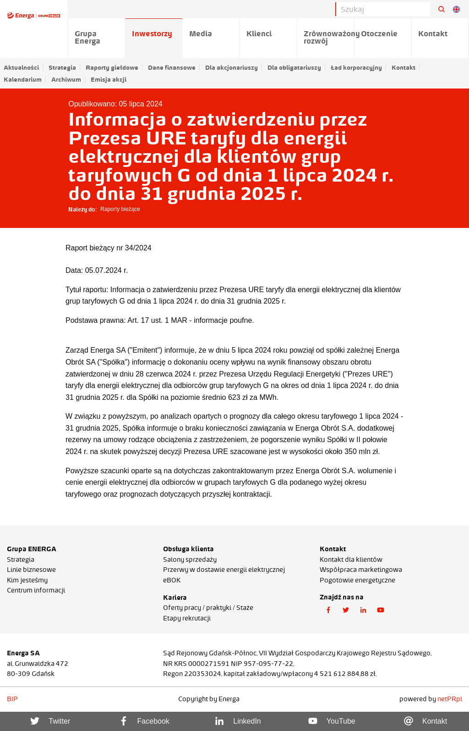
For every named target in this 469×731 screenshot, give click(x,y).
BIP (12, 699)
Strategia (62, 67)
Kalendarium (23, 79)
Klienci (259, 33)
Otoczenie (379, 33)
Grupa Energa (87, 37)
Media (200, 33)
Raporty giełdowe (112, 67)
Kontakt (403, 67)
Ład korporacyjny (356, 67)
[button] (328, 610)
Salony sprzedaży (190, 559)
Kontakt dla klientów (351, 559)
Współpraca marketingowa (361, 569)
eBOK (171, 580)
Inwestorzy (152, 33)
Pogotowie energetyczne (357, 580)
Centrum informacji (36, 590)
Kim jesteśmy (27, 580)
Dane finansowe (172, 67)
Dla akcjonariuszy (231, 67)
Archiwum (66, 79)
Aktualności (21, 67)
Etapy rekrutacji (187, 618)
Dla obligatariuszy (294, 67)
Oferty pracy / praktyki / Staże (208, 608)
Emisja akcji (108, 79)
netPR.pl (449, 699)
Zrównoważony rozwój (329, 37)
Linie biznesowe (31, 569)
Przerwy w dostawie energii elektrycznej (224, 569)
